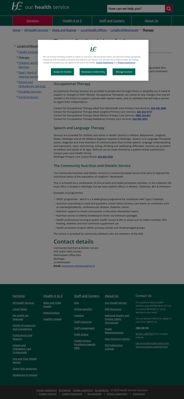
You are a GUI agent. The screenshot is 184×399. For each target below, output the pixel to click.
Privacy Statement (126, 62)
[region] (93, 60)
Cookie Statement (104, 62)
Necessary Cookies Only (93, 71)
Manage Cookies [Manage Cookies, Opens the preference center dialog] (124, 71)
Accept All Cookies (62, 71)
